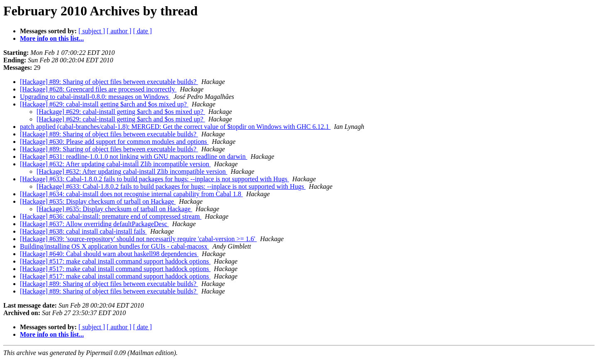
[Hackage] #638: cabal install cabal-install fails (83, 231)
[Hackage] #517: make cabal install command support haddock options (115, 261)
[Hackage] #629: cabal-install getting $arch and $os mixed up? (104, 104)
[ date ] (142, 31)
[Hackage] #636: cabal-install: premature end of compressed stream (110, 216)
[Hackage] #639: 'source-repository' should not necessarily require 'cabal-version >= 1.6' (138, 238)
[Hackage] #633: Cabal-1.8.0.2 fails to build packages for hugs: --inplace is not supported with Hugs (154, 178)
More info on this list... (52, 38)
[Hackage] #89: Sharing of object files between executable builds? (109, 81)
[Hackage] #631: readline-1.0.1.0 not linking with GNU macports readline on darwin (133, 156)
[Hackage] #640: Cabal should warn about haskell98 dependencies (109, 253)
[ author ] (119, 31)
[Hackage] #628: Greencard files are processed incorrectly (98, 89)
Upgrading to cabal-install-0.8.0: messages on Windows (95, 96)
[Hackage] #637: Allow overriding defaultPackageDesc (94, 223)
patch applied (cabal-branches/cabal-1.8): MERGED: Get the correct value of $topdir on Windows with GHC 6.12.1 (175, 126)
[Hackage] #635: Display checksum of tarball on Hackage (98, 201)
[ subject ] (91, 31)
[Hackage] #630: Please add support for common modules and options (114, 141)
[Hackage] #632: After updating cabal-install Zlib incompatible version (115, 164)
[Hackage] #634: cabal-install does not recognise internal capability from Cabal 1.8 (131, 193)
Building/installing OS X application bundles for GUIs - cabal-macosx (114, 246)
